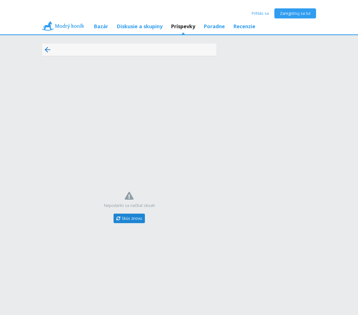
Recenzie (244, 26)
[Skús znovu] (129, 218)
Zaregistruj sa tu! (295, 13)
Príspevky (183, 26)
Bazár (101, 26)
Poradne (214, 26)
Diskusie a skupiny (139, 26)
